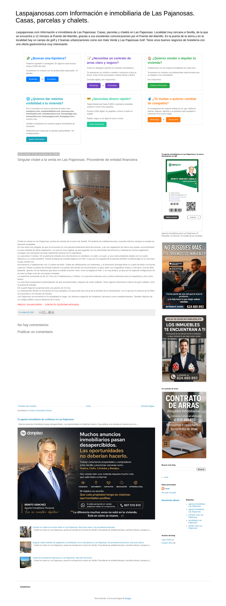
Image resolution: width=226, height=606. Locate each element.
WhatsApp (33, 79)
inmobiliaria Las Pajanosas (195, 521)
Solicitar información (158, 85)
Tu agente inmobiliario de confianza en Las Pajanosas (46, 419)
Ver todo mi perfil (169, 493)
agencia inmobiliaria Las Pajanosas (196, 505)
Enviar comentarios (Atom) (41, 410)
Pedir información (96, 124)
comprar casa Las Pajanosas (195, 516)
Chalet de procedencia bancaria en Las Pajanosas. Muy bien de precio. (62, 558)
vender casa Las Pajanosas (195, 527)
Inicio (88, 406)
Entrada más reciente (27, 406)
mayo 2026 (166, 540)
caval (167, 489)
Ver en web (173, 119)
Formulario (51, 79)
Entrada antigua (147, 406)
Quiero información (37, 139)
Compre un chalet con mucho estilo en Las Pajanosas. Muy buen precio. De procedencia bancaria (74, 527)
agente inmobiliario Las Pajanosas (196, 510)
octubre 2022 (167, 543)
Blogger (128, 598)
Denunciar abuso (171, 500)
